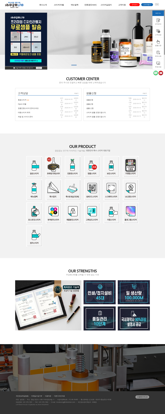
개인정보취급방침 (22, 396)
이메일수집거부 (36, 396)
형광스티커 (23, 100)
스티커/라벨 (59, 4)
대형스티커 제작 (24, 112)
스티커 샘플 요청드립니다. (96, 112)
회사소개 (43, 4)
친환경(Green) (90, 4)
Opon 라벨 (22, 104)
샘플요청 (89, 100)
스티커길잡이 (106, 4)
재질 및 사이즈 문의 (25, 116)
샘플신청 (89, 104)
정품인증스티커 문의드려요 (28, 108)
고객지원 (122, 4)
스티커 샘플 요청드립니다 (96, 116)
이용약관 (48, 396)
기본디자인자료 (59, 396)
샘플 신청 (90, 108)
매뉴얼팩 (74, 4)
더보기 (76, 93)
